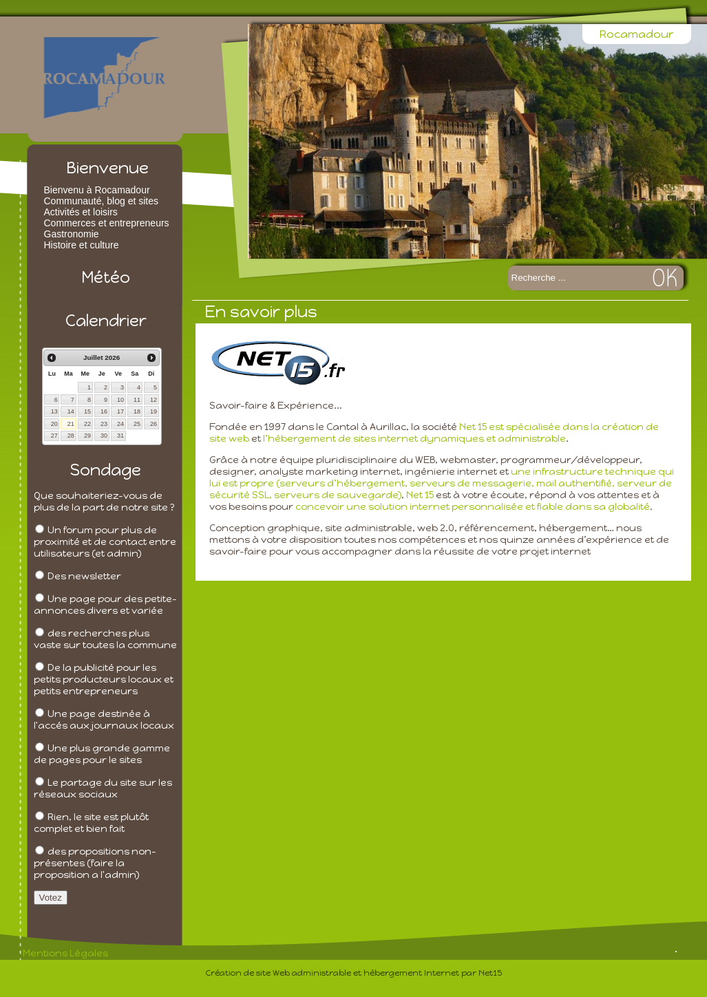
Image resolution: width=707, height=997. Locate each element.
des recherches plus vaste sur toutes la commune (105, 639)
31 (120, 435)
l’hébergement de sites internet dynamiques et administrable (414, 438)
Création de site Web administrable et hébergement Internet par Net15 (354, 973)
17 (120, 411)
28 (70, 435)
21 (70, 423)
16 (104, 411)
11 (137, 399)
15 (87, 411)
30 (104, 435)
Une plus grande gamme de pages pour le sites (102, 754)
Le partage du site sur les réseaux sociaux (103, 788)
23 (104, 423)
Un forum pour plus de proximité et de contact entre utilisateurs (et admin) (105, 541)
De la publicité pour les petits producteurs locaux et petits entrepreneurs (103, 679)
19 (153, 411)
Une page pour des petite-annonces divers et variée (105, 605)
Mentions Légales (65, 953)
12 (153, 399)
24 (120, 423)
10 (120, 399)
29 (87, 435)
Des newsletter (84, 576)
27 (54, 435)
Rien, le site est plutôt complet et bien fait (91, 823)
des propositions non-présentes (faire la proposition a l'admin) (95, 863)
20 (54, 423)
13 (54, 411)
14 (70, 411)
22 (87, 423)
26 (153, 423)
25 (137, 423)
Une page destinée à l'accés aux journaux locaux (104, 719)
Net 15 (420, 495)
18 (137, 411)
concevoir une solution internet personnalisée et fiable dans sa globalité (472, 507)
